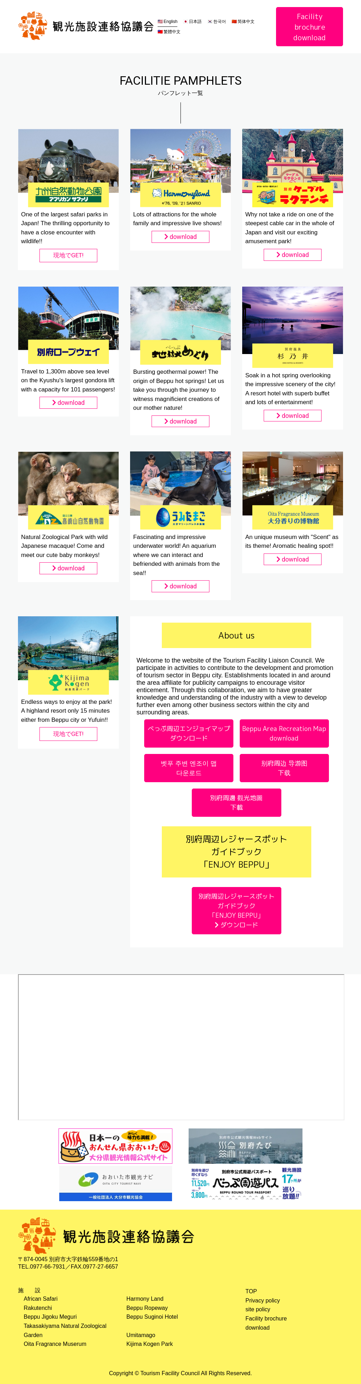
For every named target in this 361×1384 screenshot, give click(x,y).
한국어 (219, 21)
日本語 (195, 21)
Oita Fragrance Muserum (55, 1344)
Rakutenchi (38, 1308)
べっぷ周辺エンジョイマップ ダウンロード (189, 733)
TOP (251, 1291)
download (180, 236)
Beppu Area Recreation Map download (284, 733)
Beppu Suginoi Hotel (152, 1317)
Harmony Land (145, 1299)
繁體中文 (172, 31)
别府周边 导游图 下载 (284, 768)
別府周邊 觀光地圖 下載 (236, 802)
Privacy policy (262, 1301)
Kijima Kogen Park (150, 1344)
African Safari (40, 1299)
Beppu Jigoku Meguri (50, 1317)
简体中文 (246, 21)
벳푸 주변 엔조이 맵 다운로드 (189, 768)
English (170, 21)
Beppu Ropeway (147, 1308)
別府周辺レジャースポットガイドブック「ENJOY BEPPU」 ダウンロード (236, 910)
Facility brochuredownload (309, 26)
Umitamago (141, 1335)
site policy (257, 1309)
